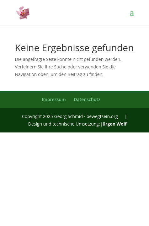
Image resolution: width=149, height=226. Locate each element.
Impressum (54, 99)
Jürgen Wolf (113, 124)
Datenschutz (87, 99)
